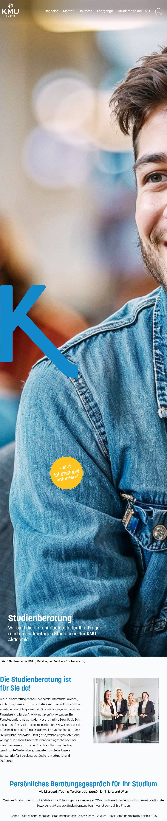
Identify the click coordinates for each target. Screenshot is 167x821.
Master (68, 11)
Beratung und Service (50, 661)
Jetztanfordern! (66, 473)
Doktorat (85, 11)
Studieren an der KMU (134, 11)
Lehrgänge (105, 11)
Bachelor (51, 11)
